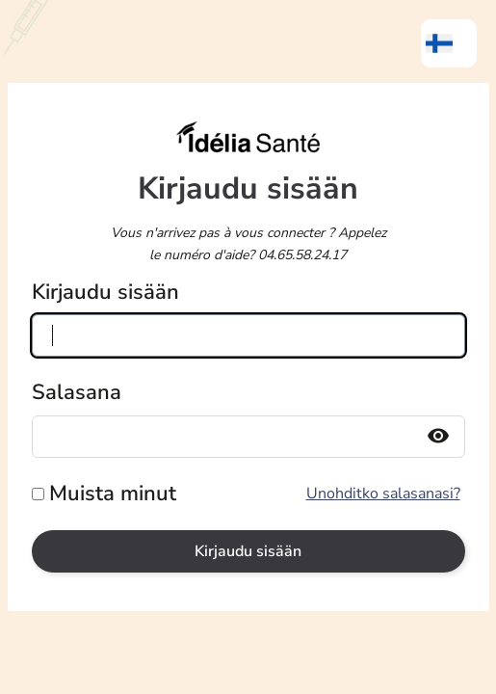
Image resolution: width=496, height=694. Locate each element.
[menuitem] (449, 43)
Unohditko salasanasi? (383, 493)
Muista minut (112, 493)
